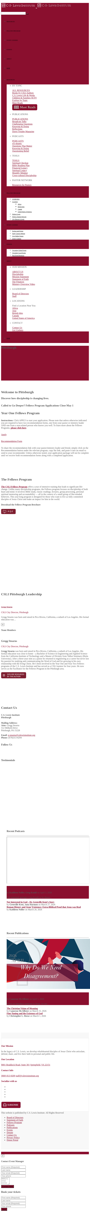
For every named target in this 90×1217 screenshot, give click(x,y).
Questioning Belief (20, 151)
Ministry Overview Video (23, 284)
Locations (15, 202)
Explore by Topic (20, 100)
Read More (57, 897)
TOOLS (15, 160)
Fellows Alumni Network (19, 217)
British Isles (21, 207)
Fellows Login (16, 214)
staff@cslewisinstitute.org (27, 1076)
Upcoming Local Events (19, 253)
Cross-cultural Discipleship (24, 175)
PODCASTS (18, 141)
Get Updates (17, 330)
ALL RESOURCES (21, 90)
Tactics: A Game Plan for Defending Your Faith (29, 887)
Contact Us (17, 327)
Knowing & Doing (20, 126)
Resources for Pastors (22, 185)
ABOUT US (17, 272)
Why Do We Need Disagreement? (22, 993)
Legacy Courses (16, 238)
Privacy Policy (13, 1137)
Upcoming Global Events (19, 250)
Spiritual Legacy (19, 170)
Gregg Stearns (6, 607)
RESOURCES (11, 21)
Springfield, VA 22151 (40, 1065)
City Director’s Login (18, 219)
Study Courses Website (18, 233)
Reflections (17, 129)
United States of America (25, 212)
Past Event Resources (18, 255)
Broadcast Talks (19, 121)
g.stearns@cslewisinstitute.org (21, 735)
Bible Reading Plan (20, 165)
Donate (10, 1132)
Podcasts (10, 1125)
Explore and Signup (17, 231)
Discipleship (17, 274)
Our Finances (18, 282)
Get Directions (18, 1153)
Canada (20, 209)
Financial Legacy (20, 168)
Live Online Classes (17, 236)
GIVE (8, 68)
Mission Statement (20, 277)
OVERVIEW (16, 199)
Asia (14, 310)
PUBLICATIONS (20, 119)
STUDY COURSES (12, 40)
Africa (19, 204)
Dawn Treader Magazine (23, 131)
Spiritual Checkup (20, 163)
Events (10, 1130)
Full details (6, 1153)
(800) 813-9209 (8, 1076)
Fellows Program (14, 1122)
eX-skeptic (17, 143)
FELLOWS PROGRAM (13, 31)
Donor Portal (12, 1140)
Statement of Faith (20, 279)
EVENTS (9, 49)
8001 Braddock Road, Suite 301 (15, 1065)
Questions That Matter (22, 146)
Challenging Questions (22, 124)
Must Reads (17, 103)
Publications (12, 1127)
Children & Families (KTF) (24, 98)
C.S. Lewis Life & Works (23, 95)
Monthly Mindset (20, 173)
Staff (14, 296)
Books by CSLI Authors (23, 93)
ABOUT (9, 59)
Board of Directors (20, 293)
